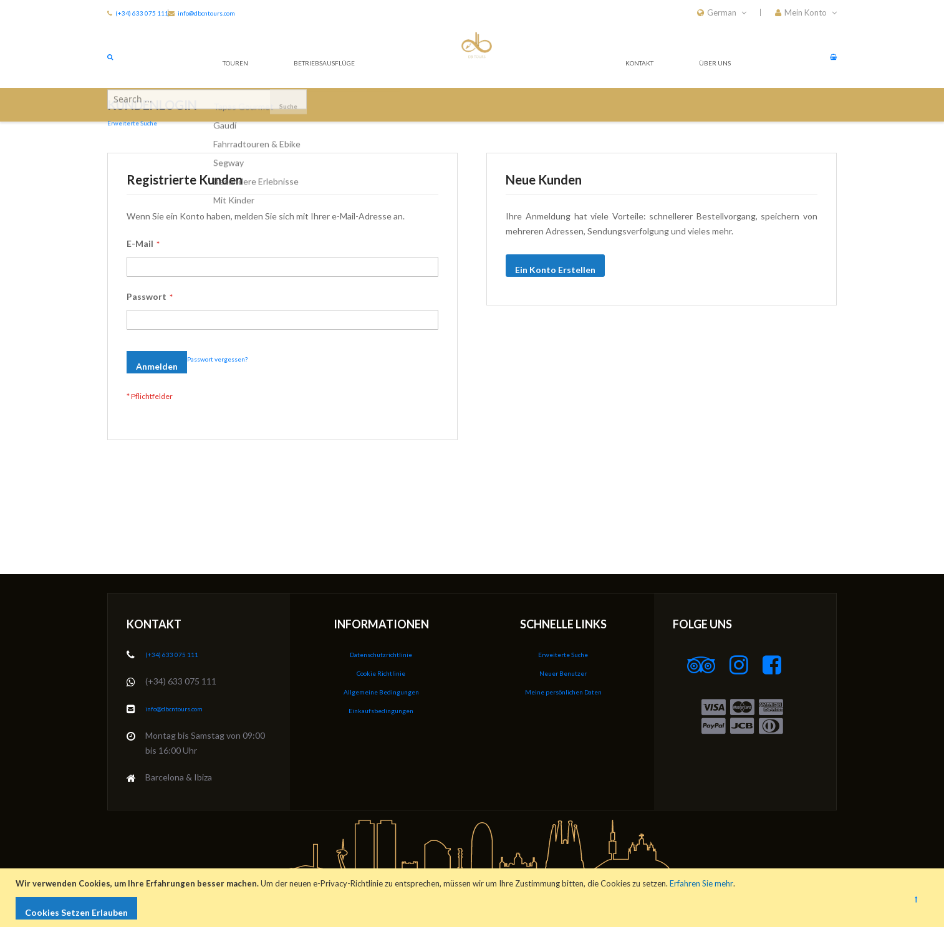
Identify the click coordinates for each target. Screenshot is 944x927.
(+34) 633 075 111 (146, 12)
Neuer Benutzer (563, 673)
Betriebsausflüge (329, 55)
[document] (474, 898)
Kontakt (629, 55)
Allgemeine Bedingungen (381, 691)
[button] (806, 12)
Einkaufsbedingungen (381, 709)
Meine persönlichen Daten (563, 691)
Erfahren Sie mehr (704, 883)
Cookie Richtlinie (381, 673)
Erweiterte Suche (563, 655)
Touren (231, 55)
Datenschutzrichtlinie (381, 655)
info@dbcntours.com (258, 12)
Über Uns (709, 55)
